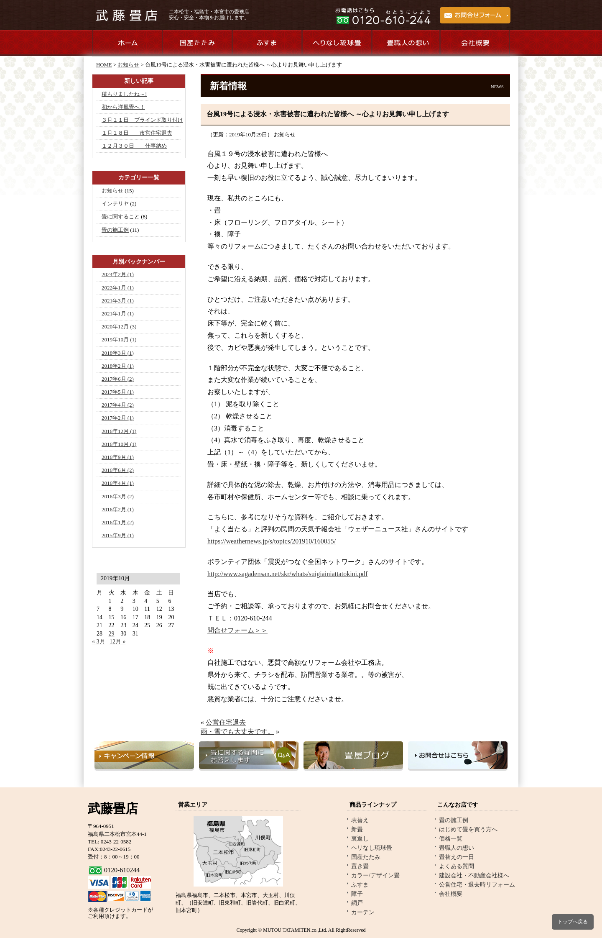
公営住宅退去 (226, 722)
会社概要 (475, 43)
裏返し (360, 838)
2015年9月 (118, 535)
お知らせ (128, 65)
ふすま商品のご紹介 (266, 43)
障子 (357, 894)
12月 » (118, 641)
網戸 (357, 903)
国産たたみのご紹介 (197, 43)
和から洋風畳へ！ (123, 107)
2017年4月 (118, 405)
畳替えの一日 (456, 857)
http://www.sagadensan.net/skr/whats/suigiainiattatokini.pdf (287, 573)
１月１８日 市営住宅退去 (137, 133)
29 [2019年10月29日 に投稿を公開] (112, 633)
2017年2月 (118, 418)
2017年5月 (118, 392)
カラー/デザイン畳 (375, 875)
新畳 (357, 829)
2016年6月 (118, 470)
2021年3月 (118, 300)
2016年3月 (118, 496)
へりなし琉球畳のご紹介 (336, 43)
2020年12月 (119, 326)
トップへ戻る (573, 922)
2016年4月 (118, 483)
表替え (360, 820)
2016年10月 (119, 444)
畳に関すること (121, 216)
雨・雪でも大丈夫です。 (237, 731)
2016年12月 (119, 431)
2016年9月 (118, 457)
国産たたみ (365, 857)
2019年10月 (119, 339)
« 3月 (98, 641)
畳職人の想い (406, 43)
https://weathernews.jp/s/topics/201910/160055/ (271, 541)
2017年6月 (118, 379)
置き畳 (360, 866)
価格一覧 (450, 838)
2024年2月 (118, 274)
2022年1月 (118, 287)
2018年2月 (118, 366)
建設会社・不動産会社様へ (474, 875)
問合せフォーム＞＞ (237, 630)
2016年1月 (118, 522)
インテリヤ (115, 203)
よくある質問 (456, 866)
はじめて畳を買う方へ (468, 829)
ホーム (127, 43)
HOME (104, 65)
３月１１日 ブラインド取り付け (142, 120)
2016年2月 (118, 509)
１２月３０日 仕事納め (134, 146)
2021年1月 (118, 313)
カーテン (363, 912)
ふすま (360, 885)
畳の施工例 (115, 230)
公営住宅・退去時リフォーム (477, 885)
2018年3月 (118, 353)
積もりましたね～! (124, 94)
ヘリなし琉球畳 (371, 848)
